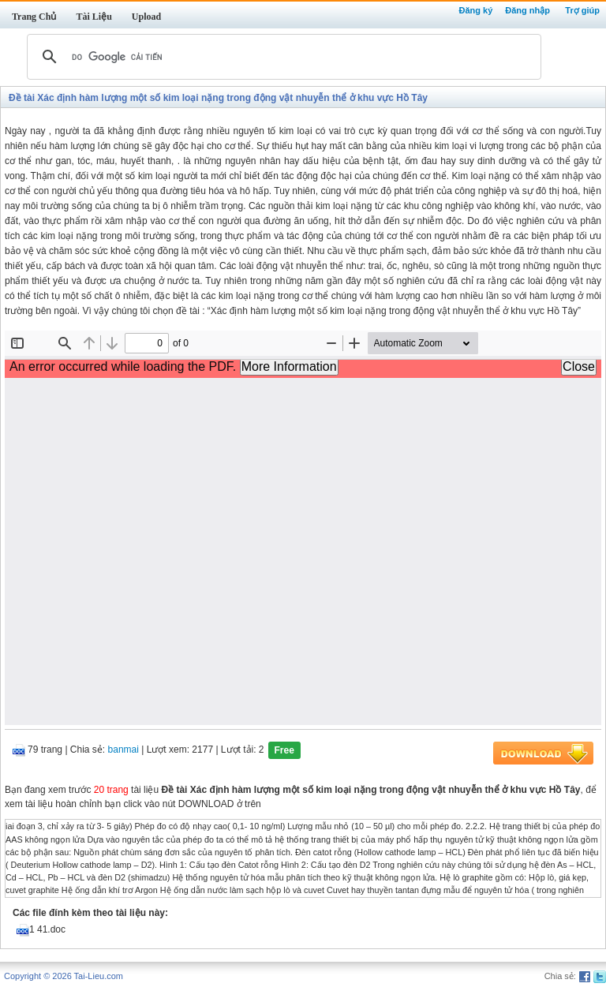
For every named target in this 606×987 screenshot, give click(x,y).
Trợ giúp (582, 10)
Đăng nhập (527, 10)
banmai (123, 750)
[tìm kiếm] (282, 56)
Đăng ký (475, 10)
